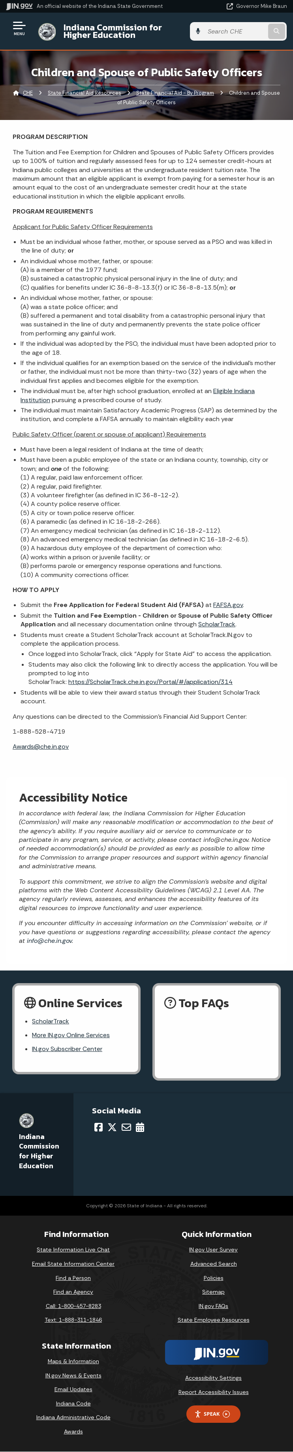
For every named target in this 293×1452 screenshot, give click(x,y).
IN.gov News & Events (73, 1375)
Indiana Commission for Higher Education (126, 31)
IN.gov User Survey (213, 1249)
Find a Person (73, 1278)
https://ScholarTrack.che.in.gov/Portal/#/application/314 (150, 682)
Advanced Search (213, 1264)
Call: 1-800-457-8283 (73, 1306)
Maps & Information (73, 1361)
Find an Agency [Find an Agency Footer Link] (73, 1292)
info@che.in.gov (48, 941)
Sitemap (213, 1292)
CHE (28, 93)
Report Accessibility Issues (213, 1392)
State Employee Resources (214, 1320)
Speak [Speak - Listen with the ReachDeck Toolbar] (212, 1414)
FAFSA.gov (228, 605)
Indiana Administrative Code (73, 1418)
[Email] (126, 1127)
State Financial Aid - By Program (175, 93)
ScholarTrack (216, 624)
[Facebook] (98, 1127)
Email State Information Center (73, 1264)
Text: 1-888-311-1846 (73, 1320)
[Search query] (247, 31)
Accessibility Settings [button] (213, 1378)
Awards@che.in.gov (41, 746)
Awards (73, 1431)
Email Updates (73, 1389)
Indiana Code (73, 1403)
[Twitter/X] (112, 1127)
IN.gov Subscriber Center (67, 1049)
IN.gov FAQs (213, 1306)
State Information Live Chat (73, 1249)
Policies (214, 1278)
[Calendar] (140, 1127)
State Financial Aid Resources (84, 93)
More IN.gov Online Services (71, 1035)
